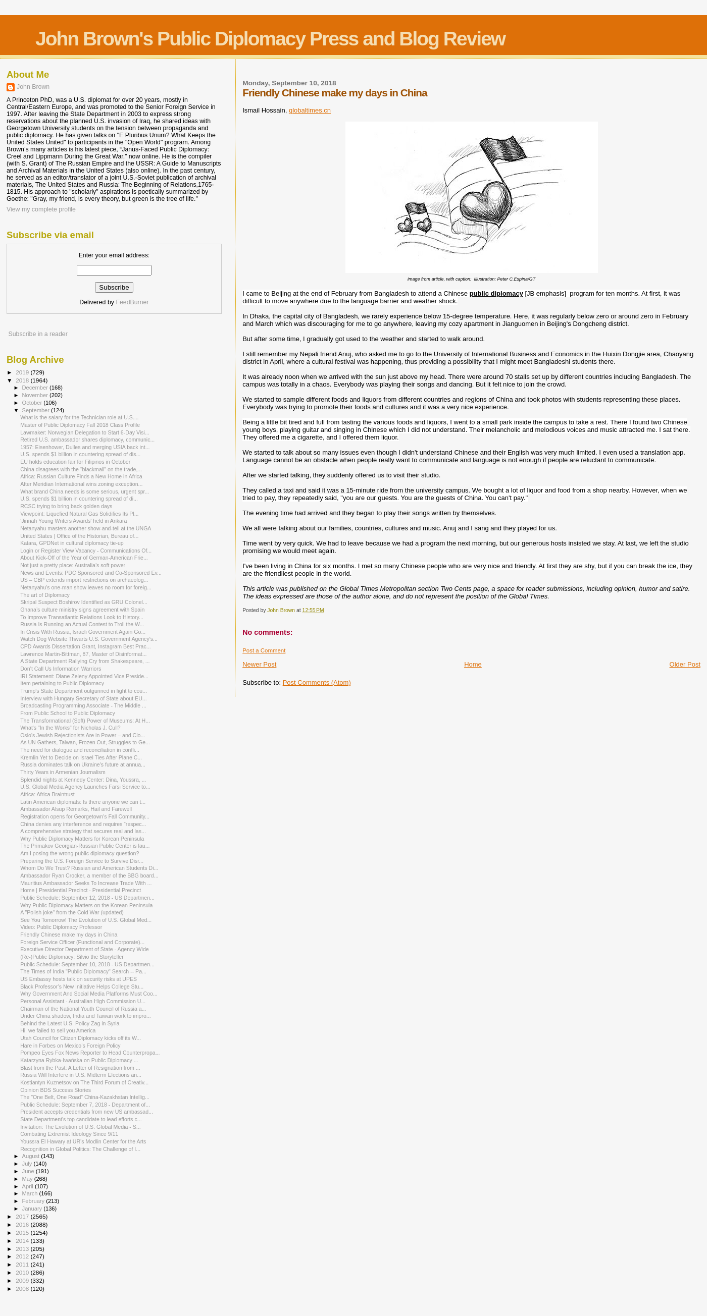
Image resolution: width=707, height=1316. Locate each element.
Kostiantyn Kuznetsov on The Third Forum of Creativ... (84, 1082)
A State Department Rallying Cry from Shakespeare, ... (84, 661)
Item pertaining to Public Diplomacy (62, 683)
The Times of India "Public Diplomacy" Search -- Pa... (83, 971)
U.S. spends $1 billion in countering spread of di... (79, 499)
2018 (23, 380)
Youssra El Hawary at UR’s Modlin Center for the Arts (83, 1141)
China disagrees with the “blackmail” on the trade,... (81, 469)
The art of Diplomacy (45, 595)
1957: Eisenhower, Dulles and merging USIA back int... (84, 447)
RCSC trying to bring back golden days (66, 506)
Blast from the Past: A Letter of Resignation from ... (80, 1068)
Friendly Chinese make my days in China (68, 934)
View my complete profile (41, 209)
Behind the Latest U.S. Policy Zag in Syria (69, 1023)
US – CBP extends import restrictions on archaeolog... (84, 580)
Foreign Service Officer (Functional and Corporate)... (82, 942)
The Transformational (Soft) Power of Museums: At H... (85, 721)
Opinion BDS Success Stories (55, 1090)
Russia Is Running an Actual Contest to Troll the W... (82, 624)
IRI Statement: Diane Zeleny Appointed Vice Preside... (84, 676)
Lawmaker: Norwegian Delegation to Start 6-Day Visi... (84, 432)
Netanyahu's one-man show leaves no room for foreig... (86, 587)
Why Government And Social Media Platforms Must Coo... (89, 994)
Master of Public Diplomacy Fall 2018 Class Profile (80, 425)
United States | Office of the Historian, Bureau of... (79, 536)
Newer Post (259, 664)
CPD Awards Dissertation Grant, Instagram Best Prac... (85, 646)
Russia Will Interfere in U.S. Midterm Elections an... (80, 1075)
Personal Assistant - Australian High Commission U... (82, 1001)
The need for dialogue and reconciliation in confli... (79, 750)
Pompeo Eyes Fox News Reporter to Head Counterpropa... (90, 1053)
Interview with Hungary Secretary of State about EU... (83, 698)
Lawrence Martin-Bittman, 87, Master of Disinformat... (83, 654)
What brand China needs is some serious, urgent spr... (84, 491)
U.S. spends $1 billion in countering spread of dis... (80, 454)
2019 (23, 372)
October (33, 403)
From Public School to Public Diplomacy (67, 713)
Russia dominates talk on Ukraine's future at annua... (82, 764)
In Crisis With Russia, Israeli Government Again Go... (82, 632)
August (31, 1156)
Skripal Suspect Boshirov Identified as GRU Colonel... (83, 602)
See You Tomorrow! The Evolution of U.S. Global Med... (86, 920)
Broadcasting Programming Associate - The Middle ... (83, 705)
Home (473, 664)
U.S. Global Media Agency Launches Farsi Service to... (85, 787)
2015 (23, 1232)
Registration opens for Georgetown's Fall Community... (84, 816)
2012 (23, 1256)
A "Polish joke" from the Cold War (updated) (72, 912)
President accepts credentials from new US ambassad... (86, 1112)
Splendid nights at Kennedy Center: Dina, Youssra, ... (83, 780)
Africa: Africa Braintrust (47, 794)
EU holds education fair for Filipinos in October (75, 462)
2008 (23, 1288)
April (28, 1186)
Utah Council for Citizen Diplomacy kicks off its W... (80, 1038)
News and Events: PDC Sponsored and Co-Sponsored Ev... (91, 573)
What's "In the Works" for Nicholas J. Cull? (70, 728)
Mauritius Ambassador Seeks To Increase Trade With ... (86, 883)
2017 (23, 1216)
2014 (23, 1240)
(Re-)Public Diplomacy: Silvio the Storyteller (72, 957)
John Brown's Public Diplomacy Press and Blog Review (270, 38)
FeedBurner (132, 302)
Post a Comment (263, 650)
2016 (23, 1224)
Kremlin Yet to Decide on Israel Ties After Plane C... (81, 757)
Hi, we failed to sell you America (57, 1030)
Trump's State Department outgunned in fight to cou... (83, 691)
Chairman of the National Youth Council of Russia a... (83, 1009)
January (33, 1208)
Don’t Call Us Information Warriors (60, 669)
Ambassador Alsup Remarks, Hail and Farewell (76, 809)
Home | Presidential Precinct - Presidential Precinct (80, 890)
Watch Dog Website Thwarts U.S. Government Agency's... (89, 639)
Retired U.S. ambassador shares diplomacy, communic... (87, 439)
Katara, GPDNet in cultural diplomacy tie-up (72, 543)
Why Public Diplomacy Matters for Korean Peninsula (82, 839)
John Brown (33, 86)
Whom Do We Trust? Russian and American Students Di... (89, 868)
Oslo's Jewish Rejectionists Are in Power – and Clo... (82, 735)
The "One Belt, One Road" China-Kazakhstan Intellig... (84, 1097)
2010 (23, 1272)
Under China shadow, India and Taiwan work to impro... (85, 1016)
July (28, 1164)
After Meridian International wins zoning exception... (81, 484)
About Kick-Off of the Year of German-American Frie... (84, 558)
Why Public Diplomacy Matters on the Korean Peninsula (86, 905)
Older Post (685, 664)
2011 (23, 1264)
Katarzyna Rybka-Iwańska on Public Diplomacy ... (79, 1060)
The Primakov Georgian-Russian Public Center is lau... (84, 846)
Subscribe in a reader (37, 334)
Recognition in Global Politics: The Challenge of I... (80, 1149)
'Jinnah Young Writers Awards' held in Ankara (73, 521)
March (30, 1193)
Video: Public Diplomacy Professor (61, 927)
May (28, 1179)
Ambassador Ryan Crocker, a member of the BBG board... (89, 875)
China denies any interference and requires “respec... (83, 824)
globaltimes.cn (310, 110)
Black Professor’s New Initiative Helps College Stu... (81, 986)
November (35, 395)
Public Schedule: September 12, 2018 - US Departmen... (87, 898)
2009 (23, 1280)
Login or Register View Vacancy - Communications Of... (86, 550)
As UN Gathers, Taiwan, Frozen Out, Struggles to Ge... (85, 742)
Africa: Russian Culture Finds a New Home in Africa (81, 476)
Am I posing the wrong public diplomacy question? (79, 853)
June (29, 1171)
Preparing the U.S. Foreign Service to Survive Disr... (81, 861)
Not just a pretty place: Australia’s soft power (72, 565)
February (34, 1201)
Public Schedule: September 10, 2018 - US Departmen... (87, 964)
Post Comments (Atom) (317, 682)
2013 (23, 1248)
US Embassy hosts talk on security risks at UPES (78, 979)
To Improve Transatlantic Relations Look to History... (81, 617)
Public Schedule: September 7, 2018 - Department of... (85, 1105)
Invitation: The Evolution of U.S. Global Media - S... (80, 1127)
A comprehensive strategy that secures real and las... (83, 831)
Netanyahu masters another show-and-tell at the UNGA (85, 528)
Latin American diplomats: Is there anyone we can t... (82, 802)
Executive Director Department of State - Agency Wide (84, 949)
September (37, 410)
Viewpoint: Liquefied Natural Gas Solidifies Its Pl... (79, 514)
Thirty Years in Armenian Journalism (63, 772)
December (35, 388)
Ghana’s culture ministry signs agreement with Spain (82, 610)
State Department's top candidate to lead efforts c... (81, 1119)
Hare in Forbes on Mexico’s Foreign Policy (70, 1046)
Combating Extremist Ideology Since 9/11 (69, 1134)
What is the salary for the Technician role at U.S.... (79, 417)
